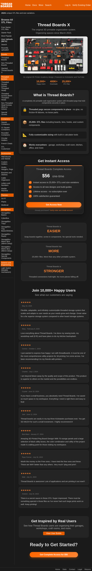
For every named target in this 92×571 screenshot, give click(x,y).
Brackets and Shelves (6, 174)
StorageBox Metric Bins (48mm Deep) (6, 241)
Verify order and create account (61, 210)
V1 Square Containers (5, 129)
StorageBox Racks (5, 235)
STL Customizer (5, 148)
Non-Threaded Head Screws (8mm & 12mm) (7, 106)
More (41, 5)
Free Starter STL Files (6, 28)
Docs (34, 5)
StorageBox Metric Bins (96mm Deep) (6, 249)
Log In (68, 5)
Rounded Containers (5, 134)
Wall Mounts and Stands (6, 158)
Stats (65, 569)
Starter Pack (6, 33)
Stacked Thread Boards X (7, 70)
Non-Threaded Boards (7, 64)
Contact (72, 569)
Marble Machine (4, 190)
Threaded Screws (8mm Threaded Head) (6, 97)
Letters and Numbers (5, 184)
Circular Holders (4, 139)
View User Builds (53, 533)
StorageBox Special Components (6, 256)
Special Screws (4, 113)
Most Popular (6, 36)
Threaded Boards (5, 59)
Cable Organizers (5, 179)
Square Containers (5, 123)
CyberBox (5, 218)
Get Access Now (54, 205)
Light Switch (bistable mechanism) (6, 270)
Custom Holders (4, 163)
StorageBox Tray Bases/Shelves (7, 229)
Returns (88, 569)
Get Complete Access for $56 (54, 555)
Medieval (4, 205)
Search (48, 5)
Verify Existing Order (81, 5)
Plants (3, 202)
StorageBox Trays (5, 222)
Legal (80, 569)
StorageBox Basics (5, 214)
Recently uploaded (5, 49)
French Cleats (6, 143)
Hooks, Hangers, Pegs (7, 168)
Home (28, 5)
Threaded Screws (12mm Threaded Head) (5, 86)
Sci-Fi (3, 198)
